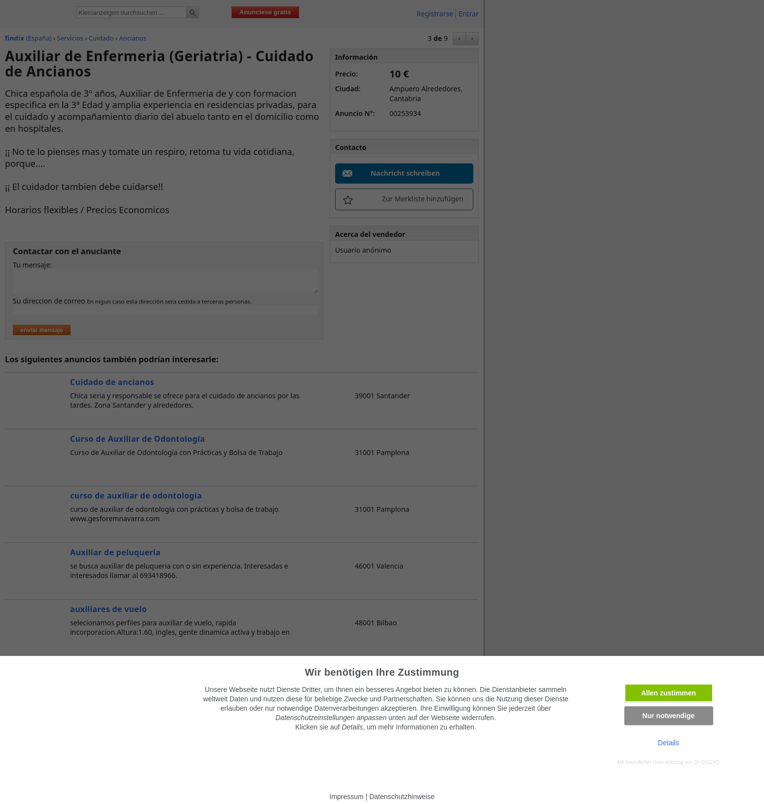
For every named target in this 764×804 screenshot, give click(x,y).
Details (668, 743)
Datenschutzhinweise (401, 797)
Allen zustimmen (668, 693)
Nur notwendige (669, 716)
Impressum (347, 797)
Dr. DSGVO (707, 762)
